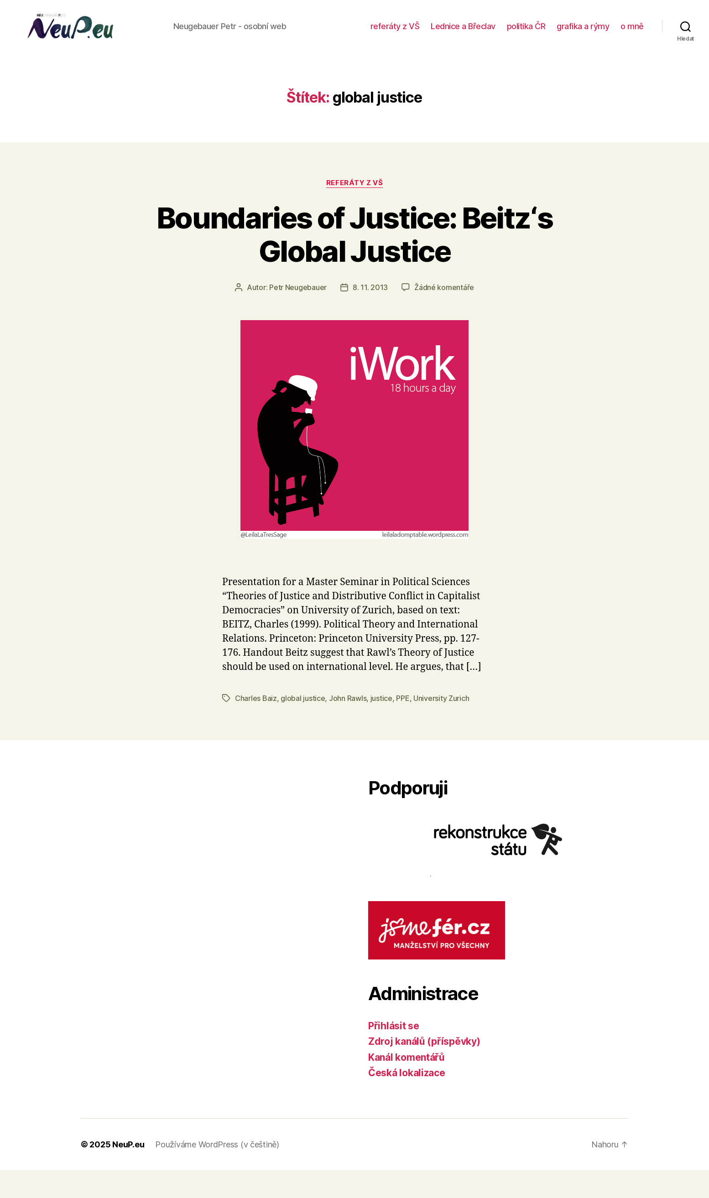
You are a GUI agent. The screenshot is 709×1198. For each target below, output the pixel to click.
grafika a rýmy (617, 33)
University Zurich (441, 726)
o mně (632, 47)
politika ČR (560, 33)
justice (381, 726)
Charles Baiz (256, 726)
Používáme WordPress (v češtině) (217, 1172)
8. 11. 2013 (370, 315)
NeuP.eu (128, 1172)
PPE (402, 726)
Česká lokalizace (406, 1100)
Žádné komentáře (444, 315)
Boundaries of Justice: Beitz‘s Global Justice (354, 262)
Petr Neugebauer (298, 315)
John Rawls (347, 726)
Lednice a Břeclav (497, 33)
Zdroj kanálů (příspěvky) (424, 1069)
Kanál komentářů (406, 1085)
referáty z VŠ (429, 33)
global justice (303, 726)
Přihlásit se (393, 1053)
